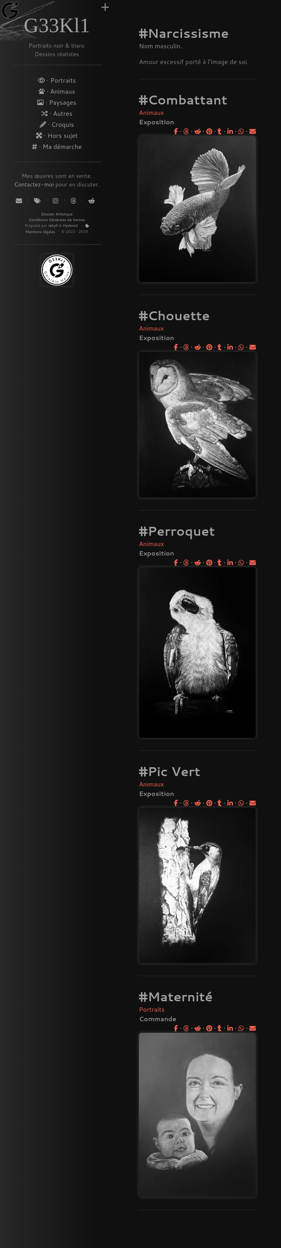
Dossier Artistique (57, 214)
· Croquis (57, 124)
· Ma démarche (57, 146)
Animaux (151, 112)
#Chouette (174, 315)
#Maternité (176, 996)
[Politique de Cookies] (87, 225)
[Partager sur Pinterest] (209, 131)
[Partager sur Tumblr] (220, 131)
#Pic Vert (169, 771)
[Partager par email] (252, 131)
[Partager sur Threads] (186, 131)
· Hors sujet (57, 135)
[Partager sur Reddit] (197, 131)
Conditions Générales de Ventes (57, 219)
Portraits (151, 1009)
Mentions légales (41, 231)
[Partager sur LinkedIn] (230, 131)
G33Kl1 (57, 25)
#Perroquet (177, 531)
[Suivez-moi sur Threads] (73, 200)
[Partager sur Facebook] (176, 131)
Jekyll (53, 225)
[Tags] (38, 200)
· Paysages (56, 102)
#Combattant (183, 100)
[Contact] (20, 200)
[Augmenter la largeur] (105, 7)
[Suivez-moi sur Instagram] (56, 200)
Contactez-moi (34, 184)
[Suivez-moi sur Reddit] (91, 200)
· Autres (56, 113)
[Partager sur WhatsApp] (241, 131)
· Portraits (57, 80)
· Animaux (57, 91)
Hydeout (70, 225)
